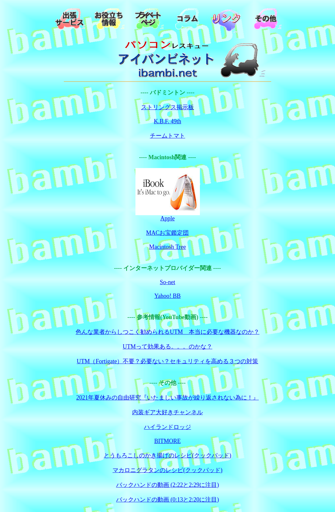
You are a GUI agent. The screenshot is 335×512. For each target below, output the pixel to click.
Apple (167, 218)
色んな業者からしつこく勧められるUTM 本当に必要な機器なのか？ (167, 332)
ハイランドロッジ (167, 427)
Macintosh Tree (167, 247)
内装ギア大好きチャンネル (167, 412)
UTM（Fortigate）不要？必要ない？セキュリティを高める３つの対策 (167, 361)
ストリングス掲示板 (167, 107)
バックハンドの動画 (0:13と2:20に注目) (167, 499)
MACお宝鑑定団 (167, 233)
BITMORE (167, 441)
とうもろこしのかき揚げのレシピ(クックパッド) (167, 455)
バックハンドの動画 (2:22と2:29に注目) (167, 485)
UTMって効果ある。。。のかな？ (167, 346)
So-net (167, 282)
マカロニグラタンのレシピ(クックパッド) (167, 470)
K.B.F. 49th (167, 121)
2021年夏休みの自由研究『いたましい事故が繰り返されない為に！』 (167, 397)
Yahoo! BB (167, 296)
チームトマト (167, 135)
